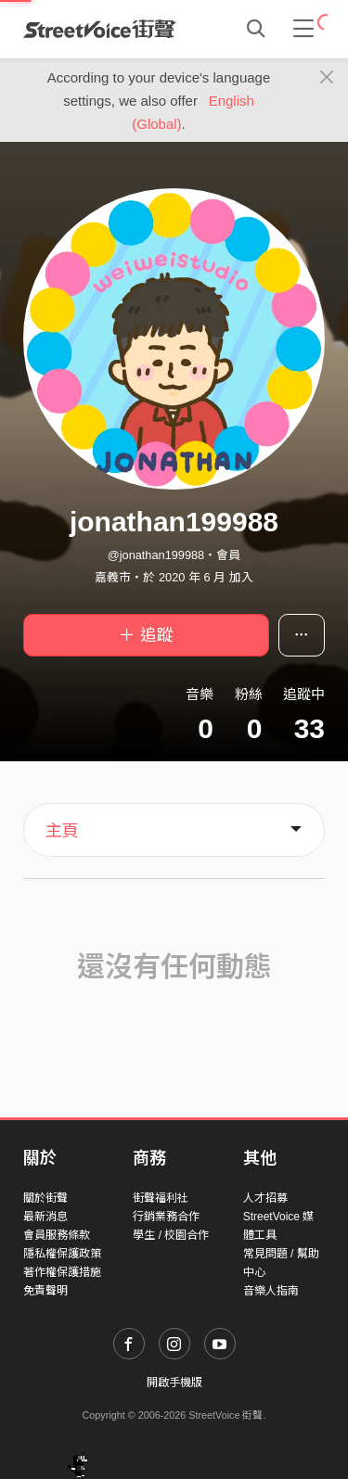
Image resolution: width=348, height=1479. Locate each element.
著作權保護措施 (62, 1272)
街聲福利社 (160, 1198)
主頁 (62, 831)
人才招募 (265, 1198)
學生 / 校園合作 (171, 1235)
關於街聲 (45, 1198)
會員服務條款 (56, 1235)
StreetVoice (99, 28)
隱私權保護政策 (62, 1253)
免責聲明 (45, 1290)
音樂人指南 (271, 1290)
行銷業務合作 (166, 1216)
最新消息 (45, 1216)
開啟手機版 (174, 1382)
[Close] (327, 78)
